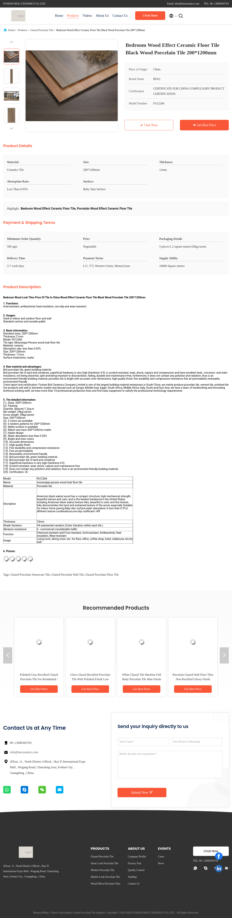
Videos (87, 15)
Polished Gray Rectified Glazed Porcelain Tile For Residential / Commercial (39, 679)
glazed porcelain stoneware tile (30, 574)
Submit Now (142, 792)
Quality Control (136, 870)
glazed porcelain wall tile (68, 574)
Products (73, 15)
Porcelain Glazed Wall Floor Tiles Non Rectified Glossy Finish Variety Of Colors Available (192, 679)
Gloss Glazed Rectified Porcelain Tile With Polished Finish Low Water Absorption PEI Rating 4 (90, 679)
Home (59, 15)
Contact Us (120, 15)
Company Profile (137, 856)
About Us (102, 15)
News (161, 863)
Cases (161, 856)
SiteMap (132, 876)
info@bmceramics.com (24, 752)
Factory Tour (134, 863)
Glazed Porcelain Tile (41, 30)
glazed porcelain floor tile (102, 574)
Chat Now (150, 15)
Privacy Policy (41, 912)
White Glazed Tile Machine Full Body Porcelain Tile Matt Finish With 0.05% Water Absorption (141, 679)
